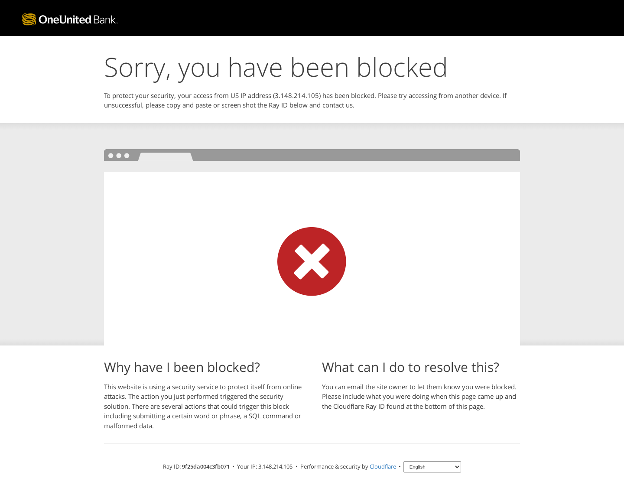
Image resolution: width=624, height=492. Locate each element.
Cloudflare (383, 466)
